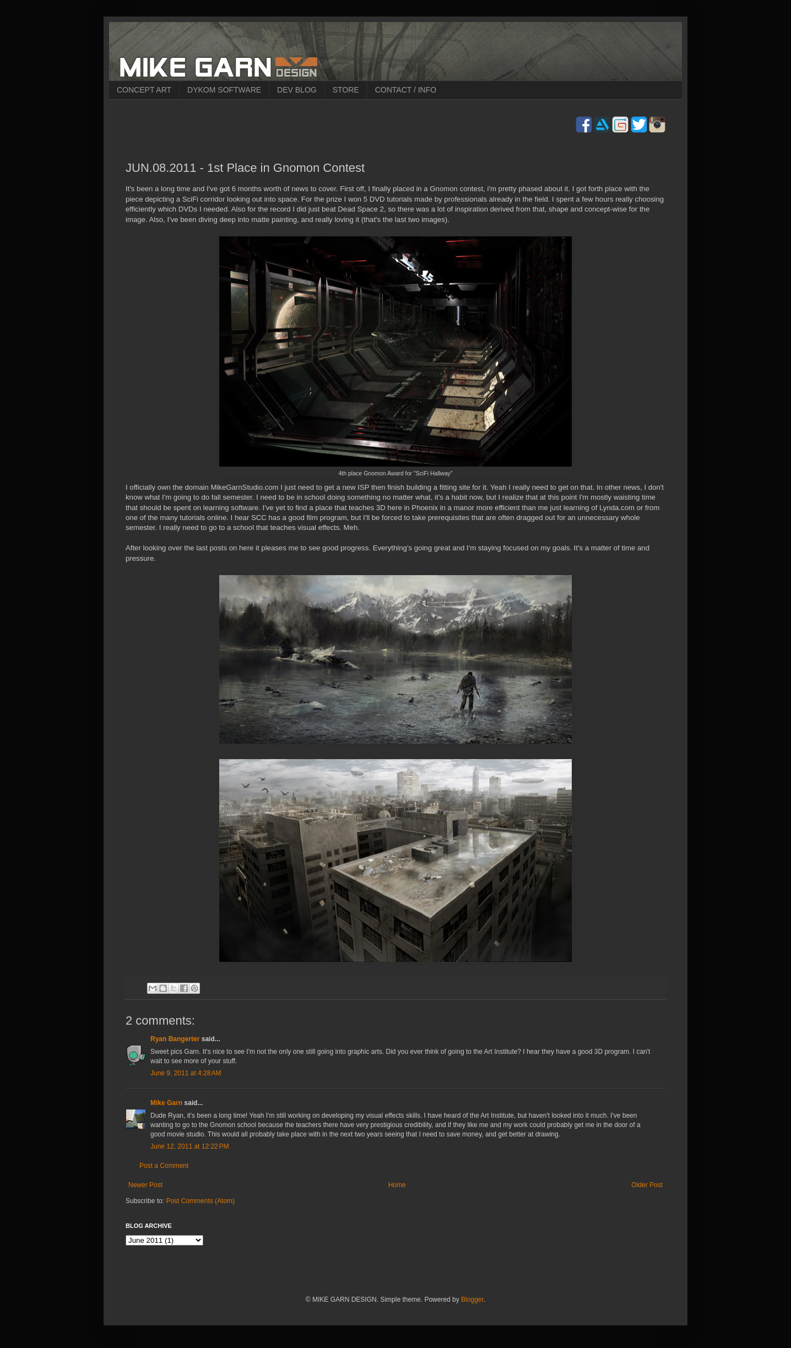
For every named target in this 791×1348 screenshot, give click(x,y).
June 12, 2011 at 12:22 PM (189, 1146)
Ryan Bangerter (174, 1039)
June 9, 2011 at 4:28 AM (185, 1073)
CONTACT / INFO (405, 89)
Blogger (472, 1299)
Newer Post (145, 1185)
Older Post (647, 1185)
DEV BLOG (297, 89)
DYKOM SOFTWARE (224, 89)
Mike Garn (166, 1103)
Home (397, 1185)
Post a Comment (163, 1166)
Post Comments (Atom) (200, 1201)
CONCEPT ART (144, 89)
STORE (346, 89)
